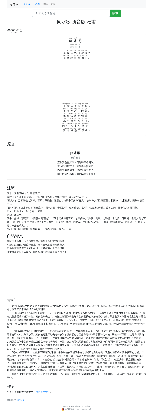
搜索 (115, 13)
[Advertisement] (76, 82)
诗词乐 (13, 4)
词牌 (53, 4)
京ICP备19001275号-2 (80, 406)
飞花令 (26, 4)
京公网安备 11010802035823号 (76, 409)
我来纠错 (21, 400)
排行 (45, 4)
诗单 (37, 4)
